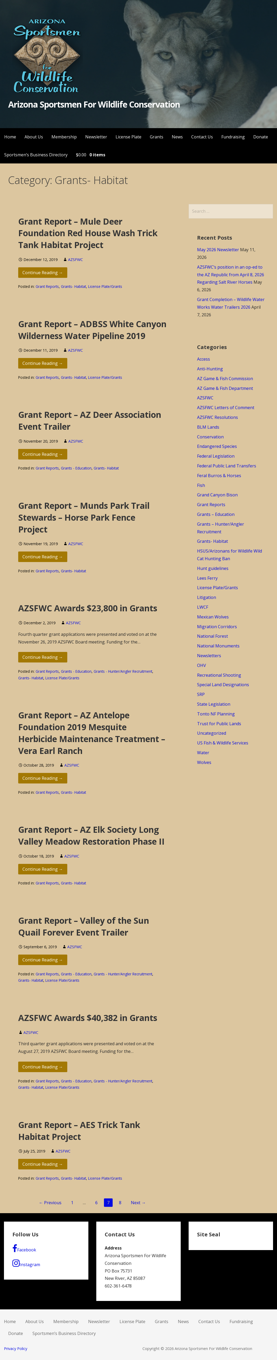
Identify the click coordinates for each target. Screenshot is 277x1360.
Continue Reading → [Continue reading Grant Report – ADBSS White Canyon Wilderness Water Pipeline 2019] (42, 363)
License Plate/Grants (105, 286)
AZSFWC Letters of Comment (225, 407)
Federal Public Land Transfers (226, 466)
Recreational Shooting (219, 675)
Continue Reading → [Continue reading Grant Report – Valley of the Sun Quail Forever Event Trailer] (42, 960)
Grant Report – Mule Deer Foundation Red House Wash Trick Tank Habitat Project (87, 233)
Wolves (204, 762)
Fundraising (233, 137)
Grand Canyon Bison (217, 495)
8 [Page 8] (120, 1203)
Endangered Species (217, 446)
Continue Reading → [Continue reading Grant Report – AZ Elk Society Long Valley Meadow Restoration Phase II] (42, 869)
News (177, 137)
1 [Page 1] (72, 1203)
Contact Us (202, 137)
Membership (64, 137)
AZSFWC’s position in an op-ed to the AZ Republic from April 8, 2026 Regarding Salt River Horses (230, 274)
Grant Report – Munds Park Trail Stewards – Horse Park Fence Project (84, 517)
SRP (201, 694)
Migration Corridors (217, 627)
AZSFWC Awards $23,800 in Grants (87, 608)
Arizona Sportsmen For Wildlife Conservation (94, 104)
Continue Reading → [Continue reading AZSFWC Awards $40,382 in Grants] (42, 1067)
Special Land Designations (223, 685)
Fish (201, 485)
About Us (34, 137)
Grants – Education (216, 514)
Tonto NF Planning (216, 714)
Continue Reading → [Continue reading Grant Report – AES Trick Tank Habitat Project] (42, 1164)
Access (203, 359)
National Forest (212, 636)
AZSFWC (75, 259)
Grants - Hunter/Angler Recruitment (123, 671)
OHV (201, 665)
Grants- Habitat (73, 286)
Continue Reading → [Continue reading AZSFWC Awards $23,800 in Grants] (42, 657)
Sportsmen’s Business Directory (36, 155)
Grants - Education (76, 468)
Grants (156, 137)
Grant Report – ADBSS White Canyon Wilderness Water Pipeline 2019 (92, 329)
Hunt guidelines (212, 568)
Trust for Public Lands (219, 724)
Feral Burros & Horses (219, 475)
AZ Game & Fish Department (225, 388)
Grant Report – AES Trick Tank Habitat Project (79, 1130)
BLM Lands (208, 427)
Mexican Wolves (213, 617)
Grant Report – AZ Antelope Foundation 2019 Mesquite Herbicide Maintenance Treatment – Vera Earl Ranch (91, 732)
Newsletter (96, 137)
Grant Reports (47, 286)
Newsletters (209, 656)
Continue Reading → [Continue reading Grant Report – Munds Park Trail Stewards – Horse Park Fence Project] (42, 557)
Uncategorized (211, 733)
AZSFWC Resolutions (217, 417)
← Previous (50, 1203)
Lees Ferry (207, 578)
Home (10, 137)
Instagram (26, 1263)
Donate (260, 137)
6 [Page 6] (96, 1203)
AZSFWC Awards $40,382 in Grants (87, 1017)
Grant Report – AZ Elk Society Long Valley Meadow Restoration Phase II (91, 835)
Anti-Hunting (210, 369)
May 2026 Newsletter (218, 250)
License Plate (128, 137)
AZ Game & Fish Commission (225, 378)
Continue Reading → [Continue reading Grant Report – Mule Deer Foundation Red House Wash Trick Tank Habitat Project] (42, 272)
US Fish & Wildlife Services (222, 743)
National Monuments (218, 646)
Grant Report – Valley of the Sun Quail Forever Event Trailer (83, 926)
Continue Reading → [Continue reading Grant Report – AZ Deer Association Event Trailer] (42, 454)
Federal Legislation (216, 456)
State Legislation (213, 704)
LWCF (202, 607)
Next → (138, 1203)
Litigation (206, 597)
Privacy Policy (15, 1348)
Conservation (210, 437)
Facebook (24, 1248)
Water (203, 753)
